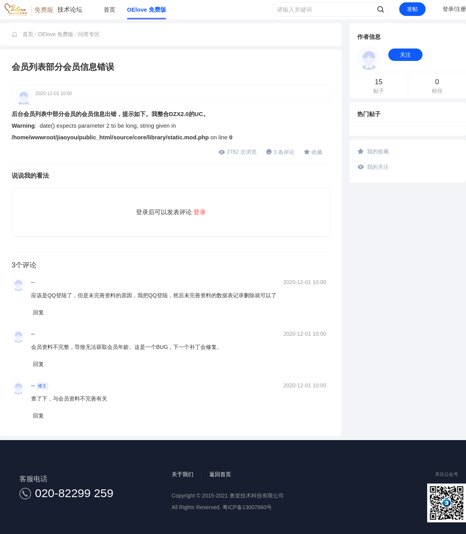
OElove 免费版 (146, 9)
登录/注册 (454, 9)
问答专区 (89, 34)
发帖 (412, 9)
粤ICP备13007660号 (247, 507)
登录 (199, 212)
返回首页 (220, 474)
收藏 (313, 151)
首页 (109, 9)
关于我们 (182, 474)
